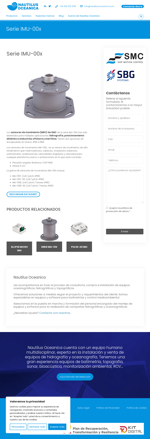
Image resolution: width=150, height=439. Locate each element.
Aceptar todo (57, 426)
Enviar (124, 230)
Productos (11, 15)
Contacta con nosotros (54, 312)
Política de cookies (137, 407)
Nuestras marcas (45, 15)
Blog (61, 15)
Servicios (26, 15)
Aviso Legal (83, 407)
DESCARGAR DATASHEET (23, 193)
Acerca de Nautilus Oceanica (84, 15)
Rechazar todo (37, 426)
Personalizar (18, 426)
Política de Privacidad (108, 407)
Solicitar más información (75, 376)
